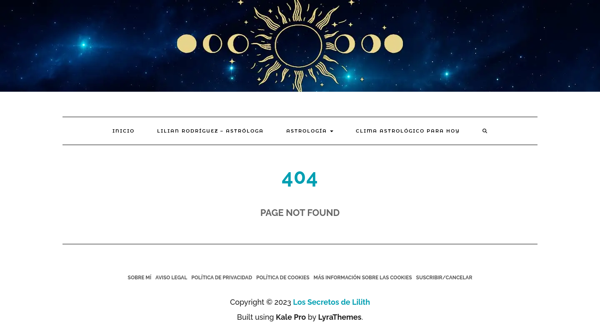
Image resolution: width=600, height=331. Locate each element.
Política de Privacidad (221, 278)
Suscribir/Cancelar (444, 278)
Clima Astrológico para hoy (408, 131)
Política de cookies (283, 278)
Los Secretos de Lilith (331, 302)
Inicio (123, 131)
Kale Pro (291, 317)
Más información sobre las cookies (363, 278)
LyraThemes (339, 317)
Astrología (309, 131)
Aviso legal (171, 278)
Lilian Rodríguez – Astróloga (210, 131)
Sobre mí (139, 278)
